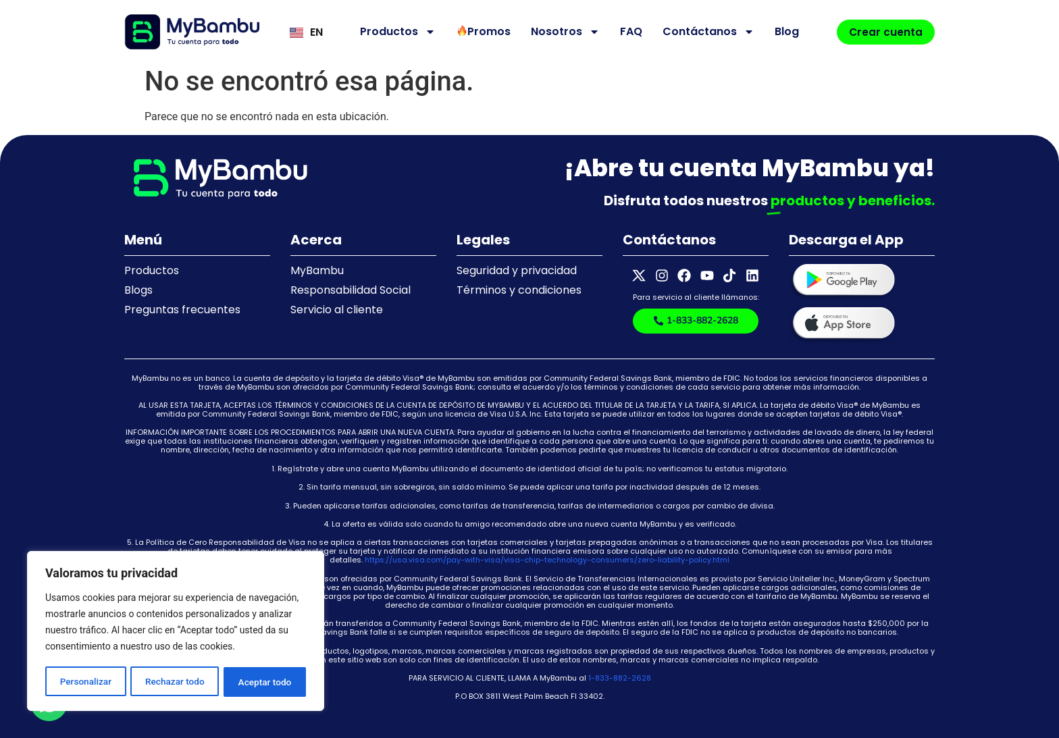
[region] (175, 632)
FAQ (629, 31)
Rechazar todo (175, 682)
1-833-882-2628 (619, 678)
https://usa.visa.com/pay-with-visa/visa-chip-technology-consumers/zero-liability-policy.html (547, 559)
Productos (396, 32)
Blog (785, 31)
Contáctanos (706, 32)
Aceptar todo (265, 682)
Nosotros (563, 32)
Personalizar (85, 682)
